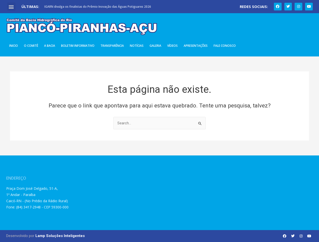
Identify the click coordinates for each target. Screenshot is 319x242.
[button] (11, 6)
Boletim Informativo (77, 46)
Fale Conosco (225, 46)
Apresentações (196, 46)
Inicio (13, 46)
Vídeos (172, 46)
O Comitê (31, 46)
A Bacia (49, 46)
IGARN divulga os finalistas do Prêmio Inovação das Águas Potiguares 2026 (97, 6)
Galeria (155, 46)
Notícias (137, 46)
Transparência (112, 46)
